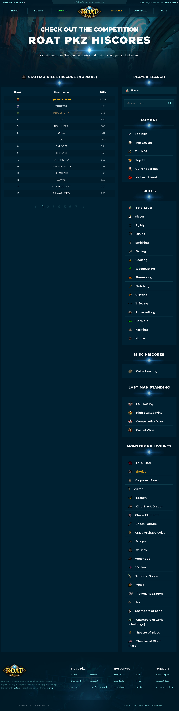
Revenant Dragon (145, 593)
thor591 (61, 153)
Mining (136, 234)
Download (140, 10)
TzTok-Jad (139, 463)
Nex (134, 602)
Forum (38, 10)
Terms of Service (129, 705)
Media (139, 687)
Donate (62, 10)
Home (14, 10)
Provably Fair (120, 687)
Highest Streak (143, 177)
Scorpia (137, 541)
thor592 (61, 106)
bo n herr (61, 126)
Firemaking (140, 277)
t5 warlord (61, 193)
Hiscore (93, 675)
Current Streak (143, 169)
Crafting (138, 295)
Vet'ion (137, 567)
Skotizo (137, 471)
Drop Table (119, 681)
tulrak (61, 133)
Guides (139, 675)
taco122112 (61, 173)
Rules (138, 681)
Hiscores (117, 10)
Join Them (170, 3)
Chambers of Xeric (145, 611)
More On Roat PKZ (13, 3)
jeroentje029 (61, 166)
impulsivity (61, 113)
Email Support (162, 675)
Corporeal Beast (143, 480)
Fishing (137, 251)
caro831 (61, 146)
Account (94, 681)
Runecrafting (141, 312)
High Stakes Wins (145, 412)
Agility (136, 225)
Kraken (137, 497)
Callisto (137, 550)
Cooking (137, 260)
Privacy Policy (143, 705)
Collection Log (142, 371)
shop (51, 688)
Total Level (140, 207)
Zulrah (135, 489)
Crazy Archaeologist (146, 532)
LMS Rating (140, 404)
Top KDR (138, 151)
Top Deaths (140, 142)
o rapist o (61, 159)
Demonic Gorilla (143, 576)
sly (61, 119)
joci (61, 139)
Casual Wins (141, 430)
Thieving (138, 303)
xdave (61, 180)
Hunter (137, 338)
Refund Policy (156, 705)
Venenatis (139, 558)
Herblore (138, 321)
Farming (138, 329)
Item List (117, 675)
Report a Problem (164, 687)
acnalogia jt (61, 186)
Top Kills (137, 134)
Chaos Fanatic (142, 524)
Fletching (138, 286)
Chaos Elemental (144, 515)
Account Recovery (164, 681)
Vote (164, 10)
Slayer (136, 216)
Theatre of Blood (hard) (144, 643)
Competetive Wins (146, 421)
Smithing (138, 242)
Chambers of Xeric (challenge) (145, 621)
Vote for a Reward (98, 687)
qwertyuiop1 (61, 99)
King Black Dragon (145, 506)
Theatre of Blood (144, 632)
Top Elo (137, 160)
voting (17, 688)
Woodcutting (141, 269)
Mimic (136, 585)
